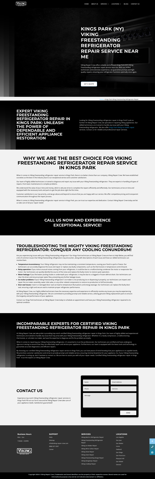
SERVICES (104, 4)
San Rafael (119, 461)
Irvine (118, 446)
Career (51, 449)
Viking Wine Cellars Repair (90, 449)
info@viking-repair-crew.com (58, 443)
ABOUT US (94, 4)
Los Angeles (120, 437)
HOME (86, 4)
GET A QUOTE (89, 84)
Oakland (119, 449)
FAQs (50, 437)
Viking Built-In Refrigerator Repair (92, 437)
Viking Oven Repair (87, 455)
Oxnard (118, 464)
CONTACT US (135, 4)
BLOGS (126, 4)
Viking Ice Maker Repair (89, 446)
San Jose (119, 440)
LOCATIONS (115, 4)
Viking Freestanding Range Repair (92, 458)
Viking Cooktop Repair (88, 464)
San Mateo (119, 443)
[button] (152, 452)
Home (101, 99)
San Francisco (120, 455)
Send (128, 413)
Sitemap (52, 440)
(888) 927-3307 (54, 446)
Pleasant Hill (120, 458)
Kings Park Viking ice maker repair (121, 127)
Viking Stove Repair (87, 452)
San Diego (119, 452)
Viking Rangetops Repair (89, 461)
